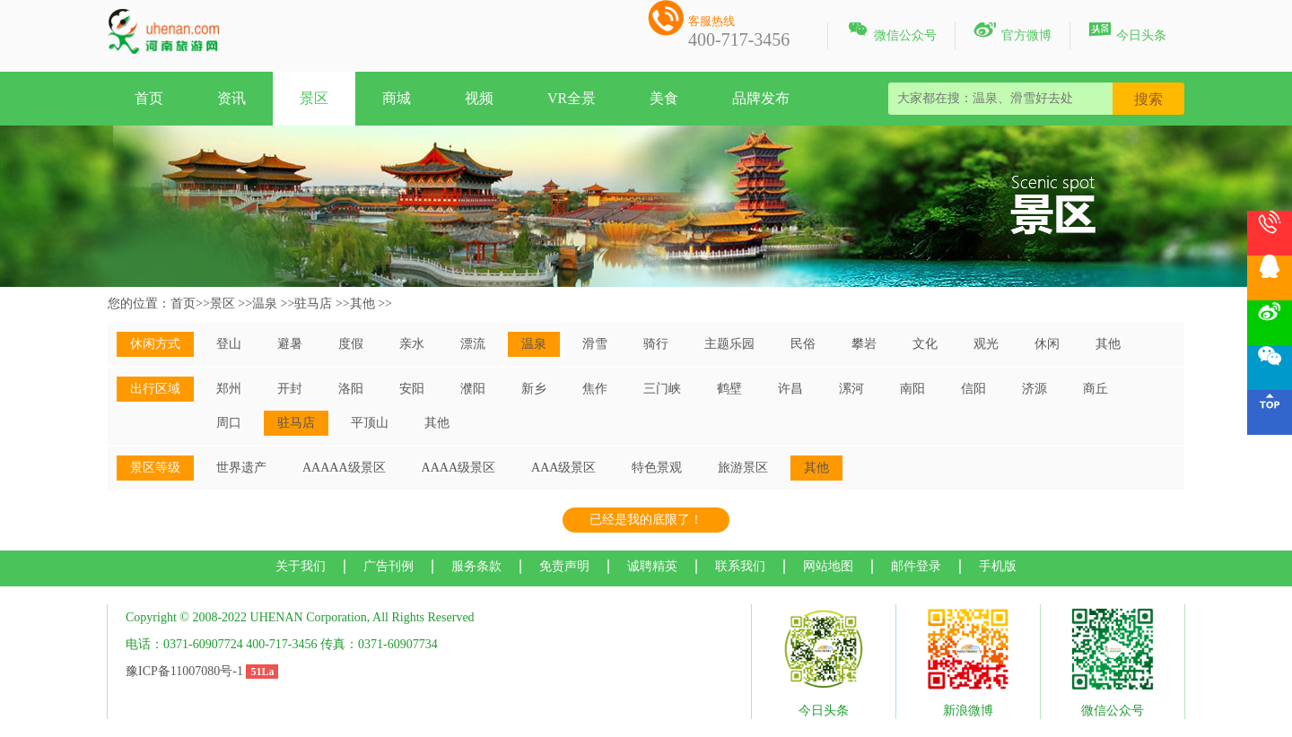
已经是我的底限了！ (646, 519)
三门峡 (662, 388)
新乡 (533, 388)
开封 (289, 388)
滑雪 (594, 344)
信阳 (973, 388)
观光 (986, 344)
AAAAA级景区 (344, 467)
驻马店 (313, 303)
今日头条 (1127, 32)
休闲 (1047, 344)
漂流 (472, 344)
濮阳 (472, 388)
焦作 (594, 388)
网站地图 (828, 566)
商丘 (1095, 388)
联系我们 (740, 566)
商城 (396, 98)
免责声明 (564, 566)
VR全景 (571, 98)
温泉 (264, 303)
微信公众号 (891, 32)
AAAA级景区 (458, 467)
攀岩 (864, 344)
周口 (228, 422)
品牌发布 (761, 98)
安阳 (411, 388)
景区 (314, 98)
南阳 (912, 388)
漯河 (851, 388)
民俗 (803, 344)
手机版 (998, 566)
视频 (479, 98)
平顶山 (369, 422)
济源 (1034, 388)
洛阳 (350, 388)
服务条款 (476, 566)
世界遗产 (241, 467)
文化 (925, 344)
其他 (362, 303)
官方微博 (1012, 32)
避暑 (289, 344)
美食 (664, 98)
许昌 (790, 388)
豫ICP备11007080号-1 (184, 671)
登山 (228, 344)
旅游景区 (743, 467)
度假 (350, 344)
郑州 (228, 388)
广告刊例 (388, 566)
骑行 (655, 344)
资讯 (231, 98)
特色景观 (657, 467)
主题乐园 (729, 344)
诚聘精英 (652, 566)
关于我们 (300, 566)
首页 (149, 98)
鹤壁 (729, 388)
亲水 (411, 344)
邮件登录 (916, 566)
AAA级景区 (563, 467)
